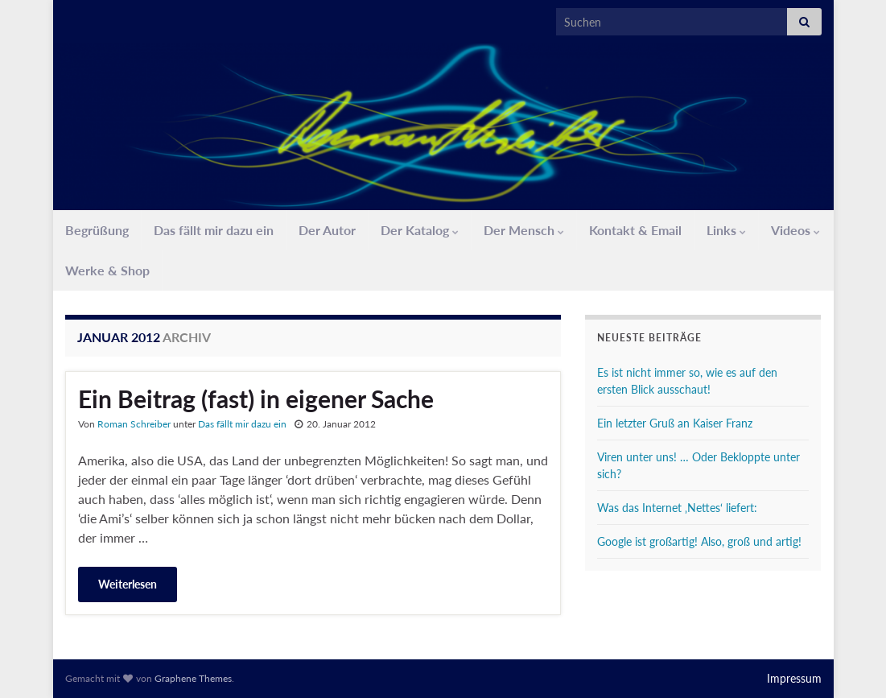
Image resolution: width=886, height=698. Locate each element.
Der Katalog (420, 229)
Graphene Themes (193, 678)
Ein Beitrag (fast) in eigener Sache (256, 398)
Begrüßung (97, 229)
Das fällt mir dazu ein (214, 229)
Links (726, 229)
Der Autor (327, 229)
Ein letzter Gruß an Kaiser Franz (674, 423)
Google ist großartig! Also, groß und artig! (699, 541)
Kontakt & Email (635, 229)
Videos (795, 229)
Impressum (794, 678)
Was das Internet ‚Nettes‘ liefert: (677, 507)
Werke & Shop (107, 270)
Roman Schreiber (134, 424)
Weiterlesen (127, 584)
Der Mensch (524, 229)
